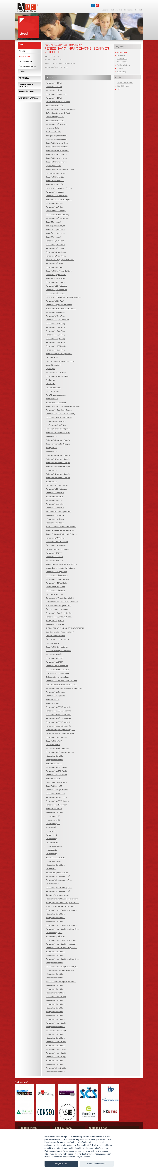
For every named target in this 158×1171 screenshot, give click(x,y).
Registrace (128, 10)
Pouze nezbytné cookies (96, 1164)
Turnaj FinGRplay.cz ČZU (55, 177)
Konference (121, 55)
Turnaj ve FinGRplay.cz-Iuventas (57, 151)
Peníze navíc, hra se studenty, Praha (59, 880)
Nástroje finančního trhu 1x (55, 985)
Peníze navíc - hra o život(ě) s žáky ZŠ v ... (61, 948)
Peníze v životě (51, 835)
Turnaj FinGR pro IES (54, 779)
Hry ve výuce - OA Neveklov (56, 403)
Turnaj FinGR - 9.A (53, 703)
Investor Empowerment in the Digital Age (60, 568)
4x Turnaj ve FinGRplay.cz (55, 226)
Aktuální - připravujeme (125, 83)
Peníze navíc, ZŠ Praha (54, 263)
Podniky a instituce (123, 65)
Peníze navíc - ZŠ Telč (54, 83)
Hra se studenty (51, 839)
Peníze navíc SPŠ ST (54, 553)
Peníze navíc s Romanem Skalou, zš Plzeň (61, 681)
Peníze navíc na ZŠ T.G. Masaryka (58, 707)
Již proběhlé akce (123, 86)
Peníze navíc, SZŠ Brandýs (56, 372)
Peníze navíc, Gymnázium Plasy (57, 376)
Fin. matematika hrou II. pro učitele (58, 512)
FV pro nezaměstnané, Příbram (57, 549)
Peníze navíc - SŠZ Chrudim (56, 124)
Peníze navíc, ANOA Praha (55, 312)
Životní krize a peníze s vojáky (57, 873)
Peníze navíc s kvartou (54, 500)
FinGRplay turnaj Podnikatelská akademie (61, 109)
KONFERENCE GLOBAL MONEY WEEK (61, 309)
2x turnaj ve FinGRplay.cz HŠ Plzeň (59, 188)
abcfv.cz (49, 45)
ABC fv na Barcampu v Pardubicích (58, 651)
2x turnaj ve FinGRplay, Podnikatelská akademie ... (64, 297)
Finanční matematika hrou (55, 636)
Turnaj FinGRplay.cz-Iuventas (56, 154)
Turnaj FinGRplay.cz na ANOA (57, 143)
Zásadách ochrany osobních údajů (96, 1139)
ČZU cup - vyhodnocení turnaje (57, 609)
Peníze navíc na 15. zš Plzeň (56, 805)
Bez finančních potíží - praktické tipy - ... (60, 730)
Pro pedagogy (122, 62)
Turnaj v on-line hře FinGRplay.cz (58, 433)
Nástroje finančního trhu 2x (55, 865)
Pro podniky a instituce (26, 86)
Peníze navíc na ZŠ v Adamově (57, 748)
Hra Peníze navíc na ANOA (56, 421)
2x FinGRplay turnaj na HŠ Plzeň (58, 102)
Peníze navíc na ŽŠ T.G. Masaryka (58, 711)
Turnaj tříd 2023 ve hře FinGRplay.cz (59, 199)
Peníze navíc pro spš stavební (57, 790)
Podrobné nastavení (53, 1151)
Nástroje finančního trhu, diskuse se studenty (62, 899)
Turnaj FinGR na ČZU (54, 741)
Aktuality (22, 51)
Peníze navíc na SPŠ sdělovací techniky (60, 414)
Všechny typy (121, 72)
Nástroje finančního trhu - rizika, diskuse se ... (62, 903)
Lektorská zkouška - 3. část (56, 173)
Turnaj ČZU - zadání (53, 222)
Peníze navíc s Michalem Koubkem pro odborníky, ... (65, 688)
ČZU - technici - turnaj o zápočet (57, 639)
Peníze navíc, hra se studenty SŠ (58, 876)
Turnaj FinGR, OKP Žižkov (55, 278)
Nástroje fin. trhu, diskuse (55, 515)
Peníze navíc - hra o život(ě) (56, 997)
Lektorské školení (52, 842)
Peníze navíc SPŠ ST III (54, 560)
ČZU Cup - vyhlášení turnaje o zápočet (60, 632)
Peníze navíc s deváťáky (55, 493)
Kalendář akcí (61, 45)
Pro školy (24, 78)
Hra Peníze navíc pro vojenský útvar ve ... (61, 970)
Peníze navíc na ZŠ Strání (55, 794)
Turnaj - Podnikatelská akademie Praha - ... (61, 534)
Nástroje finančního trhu (54, 756)
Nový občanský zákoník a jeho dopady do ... (62, 906)
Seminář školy (75, 45)
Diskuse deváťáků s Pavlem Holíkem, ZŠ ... (61, 685)
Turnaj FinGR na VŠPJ (54, 764)
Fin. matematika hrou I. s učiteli (57, 485)
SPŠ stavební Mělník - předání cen (58, 606)
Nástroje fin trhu (51, 436)
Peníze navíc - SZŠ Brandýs (56, 346)
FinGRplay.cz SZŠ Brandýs (56, 211)
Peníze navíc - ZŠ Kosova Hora (57, 579)
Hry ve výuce (50, 369)
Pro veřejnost (26, 91)
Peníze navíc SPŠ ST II (54, 557)
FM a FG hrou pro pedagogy (56, 395)
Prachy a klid (50, 380)
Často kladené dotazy (27, 67)
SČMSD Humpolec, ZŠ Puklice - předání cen (62, 602)
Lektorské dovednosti (53, 365)
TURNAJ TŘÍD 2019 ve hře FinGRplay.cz (61, 527)
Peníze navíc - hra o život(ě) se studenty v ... (62, 940)
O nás (22, 71)
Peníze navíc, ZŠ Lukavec (55, 245)
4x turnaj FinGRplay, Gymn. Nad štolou (60, 260)
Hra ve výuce (50, 384)
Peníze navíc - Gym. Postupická (57, 320)
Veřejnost (120, 68)
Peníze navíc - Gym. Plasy (55, 324)
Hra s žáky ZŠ (51, 827)
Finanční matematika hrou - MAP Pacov (60, 361)
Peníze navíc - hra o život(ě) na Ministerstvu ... (62, 929)
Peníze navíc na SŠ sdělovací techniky (60, 752)
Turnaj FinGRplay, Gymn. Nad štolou (59, 271)
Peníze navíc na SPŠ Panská (56, 767)
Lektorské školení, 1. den (55, 594)
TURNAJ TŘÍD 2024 (53, 132)
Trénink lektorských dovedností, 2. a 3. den (61, 564)
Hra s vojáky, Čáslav (53, 861)
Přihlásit (138, 10)
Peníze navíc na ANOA (54, 203)
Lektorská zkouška (52, 357)
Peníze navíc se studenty (55, 192)
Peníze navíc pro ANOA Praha (57, 542)
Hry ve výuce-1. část (53, 166)
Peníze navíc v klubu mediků (56, 737)
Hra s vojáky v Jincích (54, 846)
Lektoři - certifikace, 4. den (55, 587)
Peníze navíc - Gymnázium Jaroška (59, 613)
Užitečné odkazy (25, 61)
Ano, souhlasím (61, 1164)
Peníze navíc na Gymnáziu (55, 692)
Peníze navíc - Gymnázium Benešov (59, 410)
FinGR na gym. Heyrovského (56, 782)
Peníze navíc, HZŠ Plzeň (55, 241)
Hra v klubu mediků (53, 745)
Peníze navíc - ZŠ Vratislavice (57, 196)
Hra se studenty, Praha (54, 933)
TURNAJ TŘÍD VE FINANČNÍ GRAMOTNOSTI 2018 (65, 628)
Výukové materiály (28, 98)
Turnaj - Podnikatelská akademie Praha (60, 530)
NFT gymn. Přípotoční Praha (56, 136)
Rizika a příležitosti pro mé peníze (58, 429)
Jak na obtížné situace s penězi (57, 895)
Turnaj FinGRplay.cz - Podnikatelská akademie (63, 406)
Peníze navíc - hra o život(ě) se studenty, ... (61, 910)
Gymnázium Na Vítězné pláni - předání (60, 598)
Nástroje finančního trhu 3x (55, 1000)
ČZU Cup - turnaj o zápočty (56, 545)
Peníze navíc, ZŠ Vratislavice (56, 286)
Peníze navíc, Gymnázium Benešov (59, 305)
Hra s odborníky (51, 850)
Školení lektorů (122, 59)
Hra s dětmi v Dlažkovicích (55, 858)
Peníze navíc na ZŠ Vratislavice (57, 670)
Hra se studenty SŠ (53, 816)
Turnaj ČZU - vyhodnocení (55, 230)
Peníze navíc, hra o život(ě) (56, 1068)
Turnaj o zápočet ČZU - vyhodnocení (59, 354)
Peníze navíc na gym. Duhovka (57, 797)
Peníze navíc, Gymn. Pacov (56, 252)
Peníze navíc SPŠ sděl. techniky (57, 215)
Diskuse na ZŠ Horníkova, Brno (57, 673)
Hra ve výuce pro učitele (54, 497)
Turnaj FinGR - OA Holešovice (57, 647)
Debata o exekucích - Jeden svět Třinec (60, 733)
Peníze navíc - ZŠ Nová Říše (56, 94)
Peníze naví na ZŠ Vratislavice (57, 666)
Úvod (21, 44)
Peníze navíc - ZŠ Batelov (55, 591)
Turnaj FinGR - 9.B (53, 700)
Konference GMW (52, 128)
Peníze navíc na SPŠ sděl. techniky (59, 418)
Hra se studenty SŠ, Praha (55, 936)
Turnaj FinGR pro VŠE (54, 786)
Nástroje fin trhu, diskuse (55, 621)
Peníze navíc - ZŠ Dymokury (56, 572)
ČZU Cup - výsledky (53, 643)
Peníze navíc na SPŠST (54, 654)
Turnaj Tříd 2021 (52, 399)
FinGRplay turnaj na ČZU (55, 105)
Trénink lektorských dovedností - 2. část (60, 169)
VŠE (118, 89)
